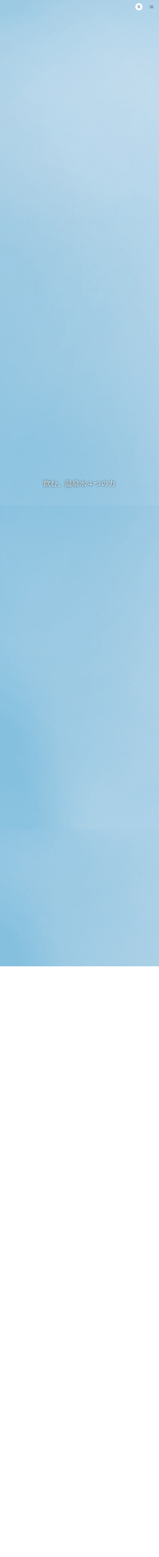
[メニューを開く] (151, 7)
